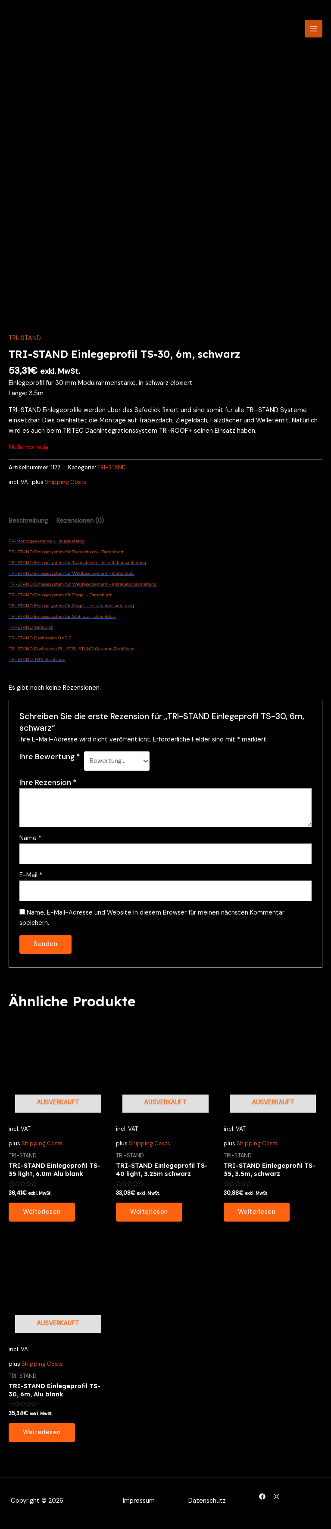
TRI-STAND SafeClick (31, 627)
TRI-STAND (25, 338)
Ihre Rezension (48, 782)
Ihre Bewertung (49, 756)
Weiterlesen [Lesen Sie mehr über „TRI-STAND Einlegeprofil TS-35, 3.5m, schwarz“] (257, 1212)
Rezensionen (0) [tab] (80, 521)
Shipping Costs (65, 482)
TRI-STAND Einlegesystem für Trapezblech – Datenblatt (66, 552)
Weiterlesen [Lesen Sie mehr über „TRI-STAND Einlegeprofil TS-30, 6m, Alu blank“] (42, 1432)
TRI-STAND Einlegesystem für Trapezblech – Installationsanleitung (77, 562)
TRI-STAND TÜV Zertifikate (37, 659)
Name (30, 838)
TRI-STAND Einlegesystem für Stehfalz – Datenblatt (62, 616)
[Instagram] (276, 1496)
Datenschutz (207, 1501)
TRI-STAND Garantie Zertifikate (101, 648)
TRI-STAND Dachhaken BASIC (40, 638)
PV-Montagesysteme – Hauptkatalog (46, 541)
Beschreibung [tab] (28, 521)
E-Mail (30, 875)
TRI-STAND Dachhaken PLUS (39, 648)
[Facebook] (262, 1496)
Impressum (139, 1501)
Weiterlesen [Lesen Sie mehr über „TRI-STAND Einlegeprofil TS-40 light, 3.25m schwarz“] (149, 1212)
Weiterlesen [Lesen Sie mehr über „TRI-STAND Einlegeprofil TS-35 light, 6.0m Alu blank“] (42, 1212)
